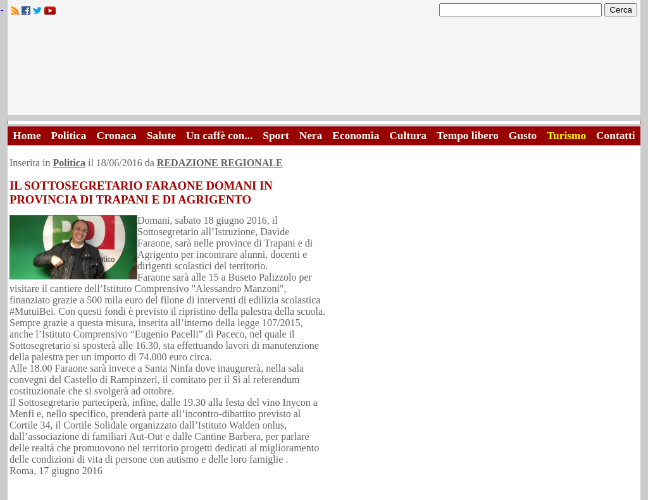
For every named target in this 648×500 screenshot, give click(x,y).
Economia (355, 136)
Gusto (523, 136)
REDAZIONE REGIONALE (220, 162)
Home (26, 136)
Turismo (566, 136)
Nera (311, 136)
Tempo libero (468, 136)
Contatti (615, 136)
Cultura (408, 136)
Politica (69, 136)
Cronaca (116, 136)
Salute (161, 136)
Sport (276, 136)
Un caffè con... (219, 136)
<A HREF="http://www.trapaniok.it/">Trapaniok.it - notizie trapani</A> (324, 69)
